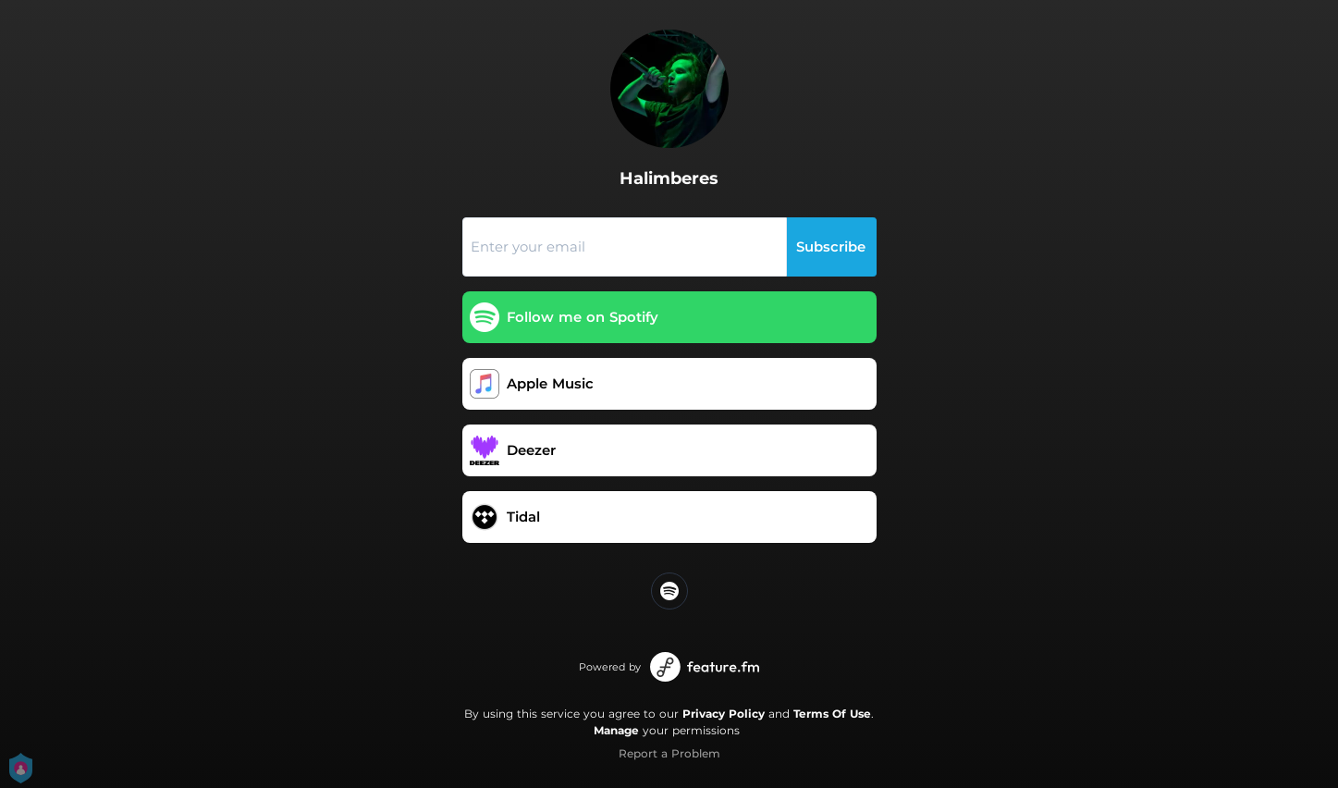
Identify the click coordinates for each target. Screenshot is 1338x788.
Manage (616, 730)
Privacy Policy (723, 713)
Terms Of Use (832, 713)
